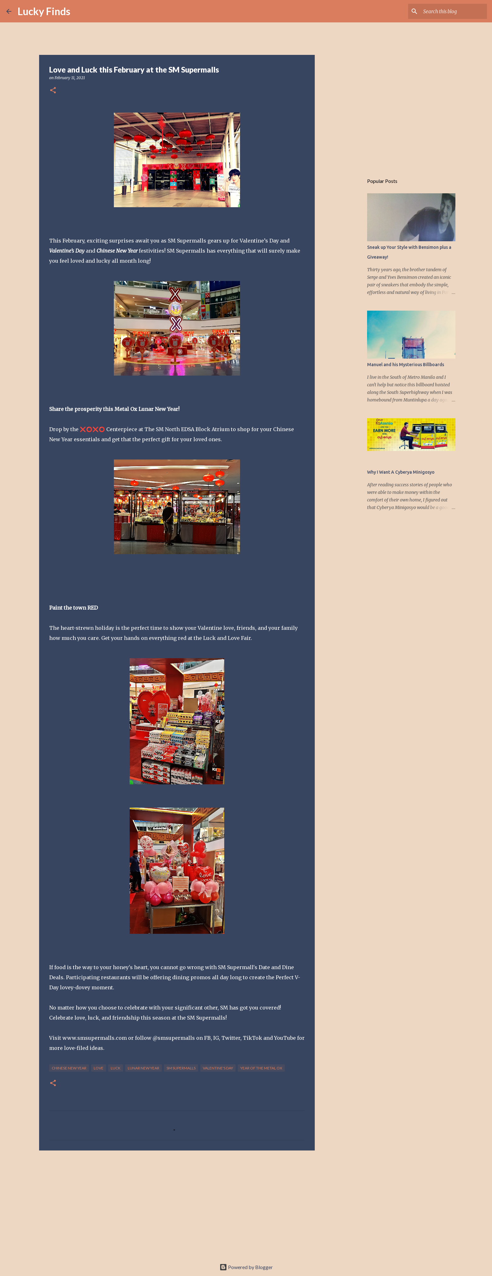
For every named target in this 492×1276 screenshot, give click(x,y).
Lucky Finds (44, 11)
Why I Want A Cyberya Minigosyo (401, 472)
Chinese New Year (69, 1068)
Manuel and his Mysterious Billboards (405, 364)
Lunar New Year (143, 1068)
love (98, 1068)
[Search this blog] (454, 11)
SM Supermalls (181, 1068)
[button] (53, 90)
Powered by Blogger (246, 1267)
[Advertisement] (177, 1204)
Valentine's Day (218, 1068)
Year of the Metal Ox (261, 1068)
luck (115, 1068)
